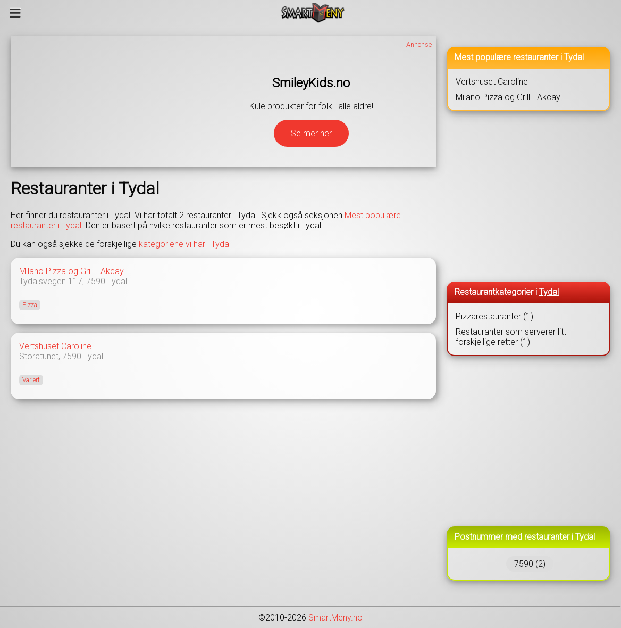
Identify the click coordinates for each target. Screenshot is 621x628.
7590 (95, 281)
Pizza (29, 305)
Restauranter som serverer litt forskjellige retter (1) (511, 337)
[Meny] (15, 13)
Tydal (117, 281)
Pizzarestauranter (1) (494, 316)
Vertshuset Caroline (55, 346)
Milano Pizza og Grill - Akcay (71, 271)
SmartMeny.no (335, 618)
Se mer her (311, 133)
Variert (31, 380)
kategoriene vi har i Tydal (185, 244)
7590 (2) (530, 564)
